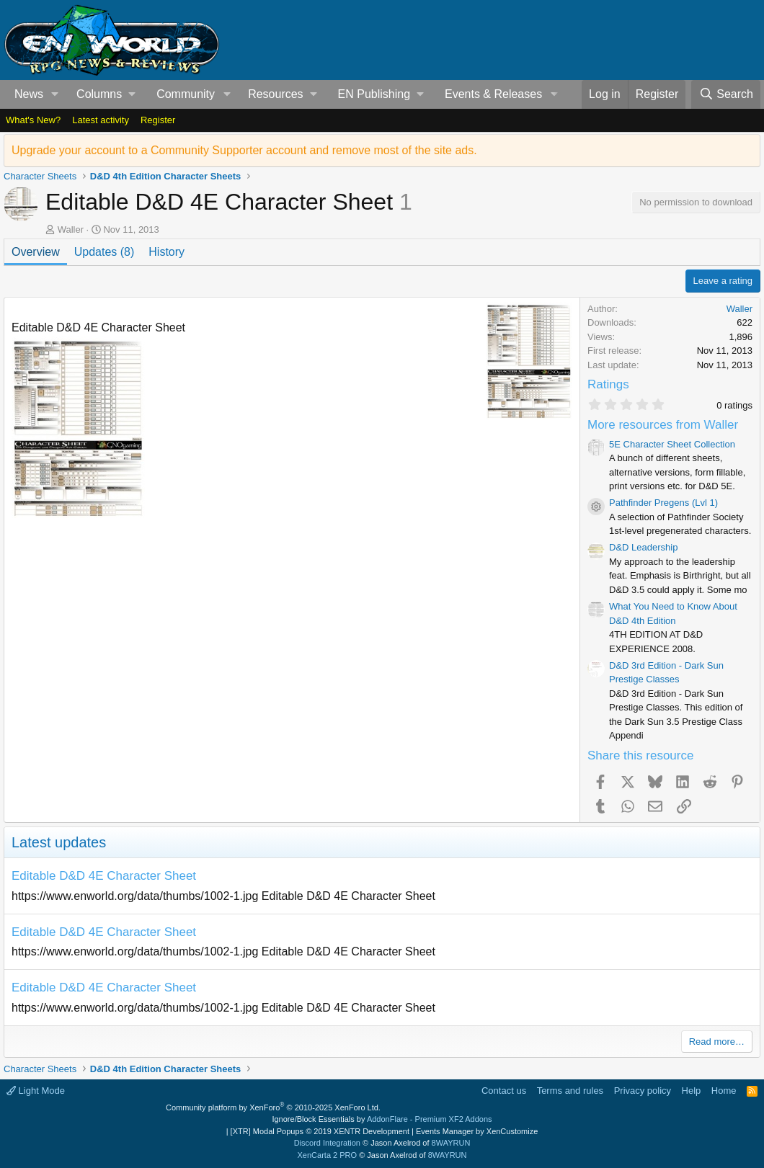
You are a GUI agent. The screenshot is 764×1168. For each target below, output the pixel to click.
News (28, 94)
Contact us (503, 1090)
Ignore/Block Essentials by (382, 1119)
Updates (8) (104, 252)
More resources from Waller (662, 425)
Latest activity (100, 120)
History (166, 252)
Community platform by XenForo (273, 1107)
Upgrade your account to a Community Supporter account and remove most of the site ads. (244, 150)
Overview (36, 252)
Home (724, 1090)
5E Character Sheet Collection (672, 444)
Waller (71, 229)
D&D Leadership (643, 547)
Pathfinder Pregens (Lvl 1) (663, 502)
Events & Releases (493, 94)
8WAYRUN (451, 1142)
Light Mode (35, 1090)
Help (691, 1090)
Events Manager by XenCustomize (477, 1131)
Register (158, 120)
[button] (55, 94)
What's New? (33, 120)
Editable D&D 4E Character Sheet (104, 876)
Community (185, 94)
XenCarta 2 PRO (327, 1155)
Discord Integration (327, 1142)
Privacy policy (642, 1090)
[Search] (725, 94)
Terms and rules (570, 1090)
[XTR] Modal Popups (320, 1131)
